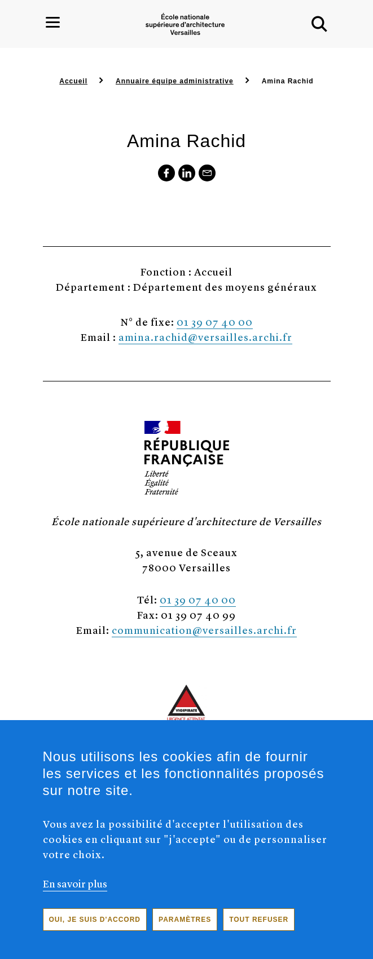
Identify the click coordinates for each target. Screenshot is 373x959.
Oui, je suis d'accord (95, 929)
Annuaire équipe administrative (175, 81)
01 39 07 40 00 (215, 321)
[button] (319, 24)
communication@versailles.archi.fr (204, 630)
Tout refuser (258, 929)
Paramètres (185, 929)
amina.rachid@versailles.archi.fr (205, 337)
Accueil (73, 81)
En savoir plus (75, 892)
